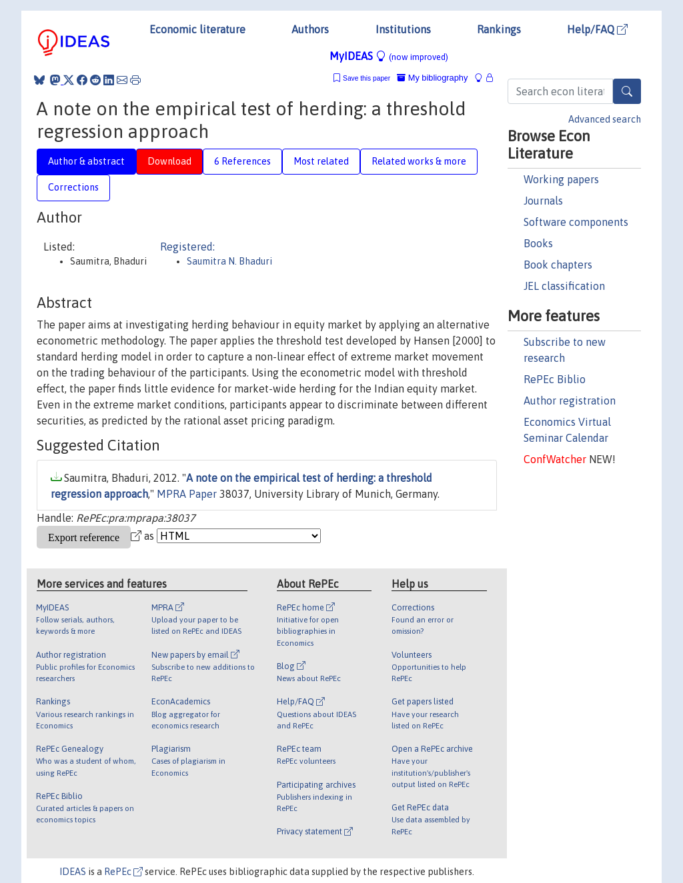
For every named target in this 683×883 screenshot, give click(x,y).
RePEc (123, 871)
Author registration (570, 401)
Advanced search (604, 119)
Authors (310, 29)
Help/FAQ (597, 29)
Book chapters (558, 265)
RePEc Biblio (555, 379)
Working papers (561, 179)
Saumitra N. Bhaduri (229, 261)
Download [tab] (169, 161)
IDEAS (72, 871)
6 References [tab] (242, 161)
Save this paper (366, 78)
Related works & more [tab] (419, 161)
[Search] (627, 91)
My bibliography (432, 78)
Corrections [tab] (73, 187)
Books (538, 243)
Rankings (499, 29)
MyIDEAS (388, 56)
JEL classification (564, 286)
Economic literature (197, 29)
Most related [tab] (321, 161)
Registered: (187, 247)
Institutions (403, 29)
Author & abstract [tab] (86, 161)
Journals (543, 201)
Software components (576, 222)
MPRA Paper (187, 494)
